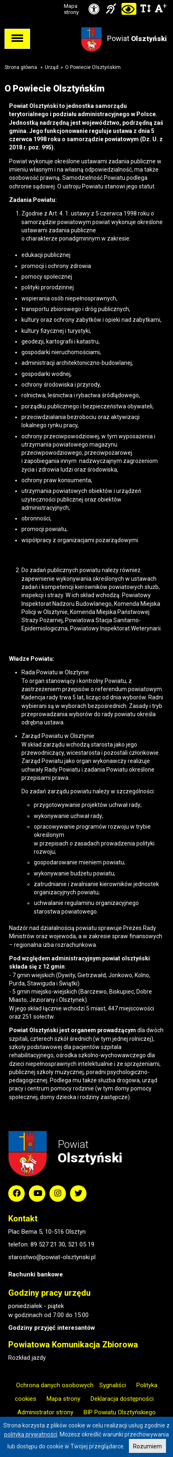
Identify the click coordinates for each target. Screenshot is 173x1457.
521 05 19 (81, 1244)
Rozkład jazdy (27, 1357)
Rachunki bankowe (35, 1274)
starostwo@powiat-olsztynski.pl (52, 1257)
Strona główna (21, 67)
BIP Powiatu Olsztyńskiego (120, 1412)
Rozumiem (147, 1446)
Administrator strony (45, 1412)
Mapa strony (71, 9)
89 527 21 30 (47, 1244)
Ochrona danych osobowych (55, 1385)
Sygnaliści (112, 1385)
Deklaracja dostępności (122, 1398)
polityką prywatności (30, 1434)
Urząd (51, 67)
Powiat (137, 38)
